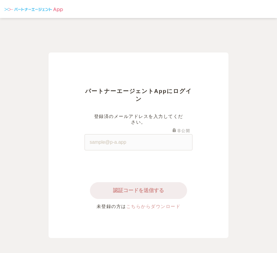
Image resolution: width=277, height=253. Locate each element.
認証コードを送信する (138, 190)
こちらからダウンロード (153, 206)
